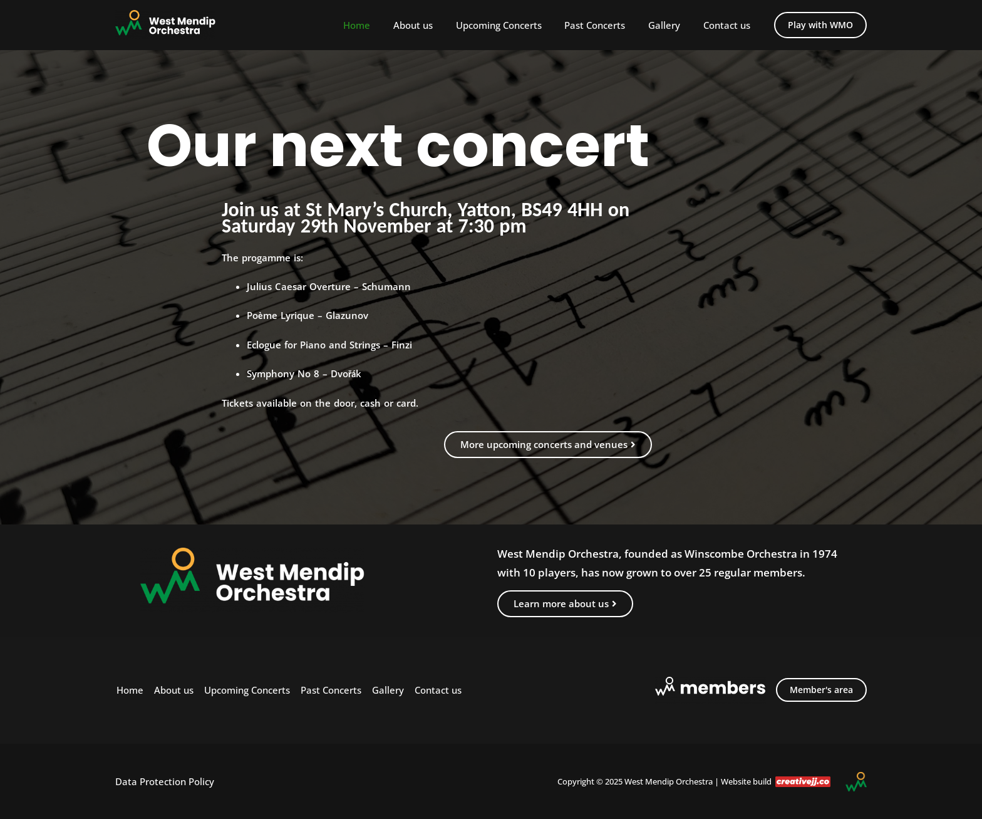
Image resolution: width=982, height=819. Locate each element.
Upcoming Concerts (513, 25)
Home (379, 25)
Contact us (728, 25)
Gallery (670, 25)
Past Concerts (605, 25)
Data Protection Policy (164, 781)
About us (432, 25)
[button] (820, 25)
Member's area (821, 690)
